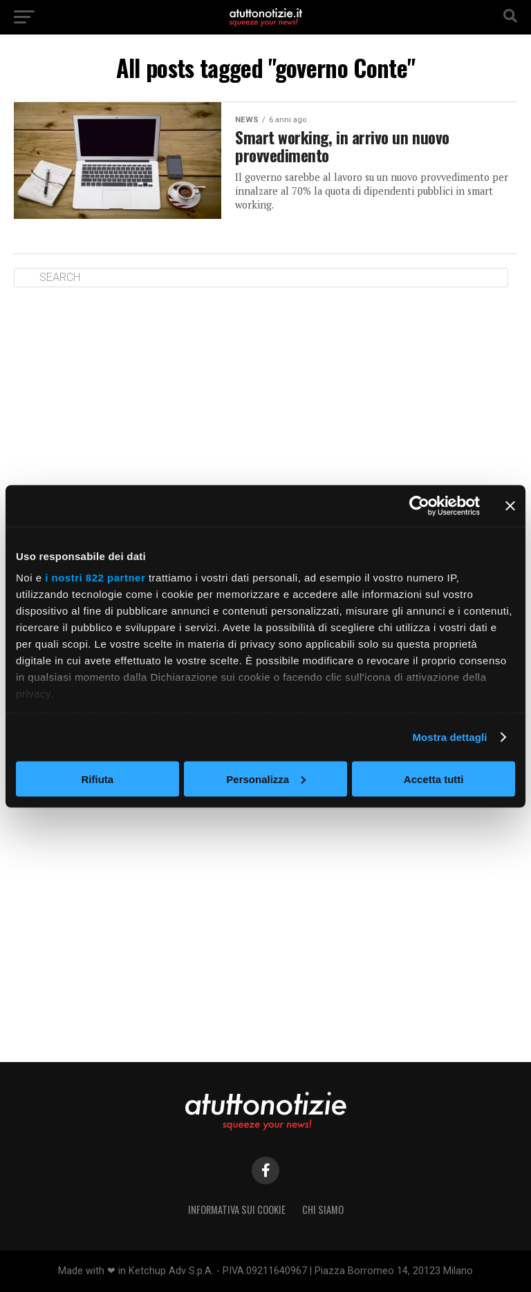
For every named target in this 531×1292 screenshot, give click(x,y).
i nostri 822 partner (95, 578)
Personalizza (266, 778)
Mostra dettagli (449, 737)
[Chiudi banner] (510, 505)
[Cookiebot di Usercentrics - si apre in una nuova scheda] (419, 505)
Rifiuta (97, 778)
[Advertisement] (265, 404)
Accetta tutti (434, 778)
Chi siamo (323, 1209)
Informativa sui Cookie (237, 1209)
